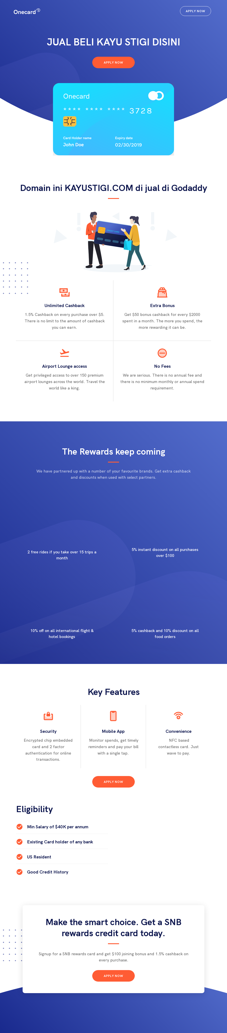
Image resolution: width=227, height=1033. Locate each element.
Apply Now (195, 11)
